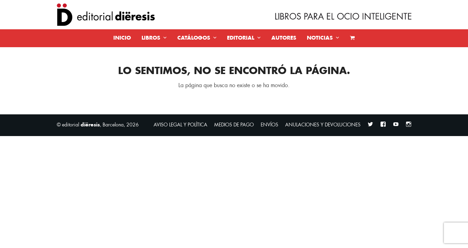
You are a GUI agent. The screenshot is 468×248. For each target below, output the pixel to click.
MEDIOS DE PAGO (234, 125)
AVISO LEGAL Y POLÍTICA (180, 125)
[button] (352, 38)
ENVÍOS (269, 125)
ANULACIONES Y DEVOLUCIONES (323, 125)
